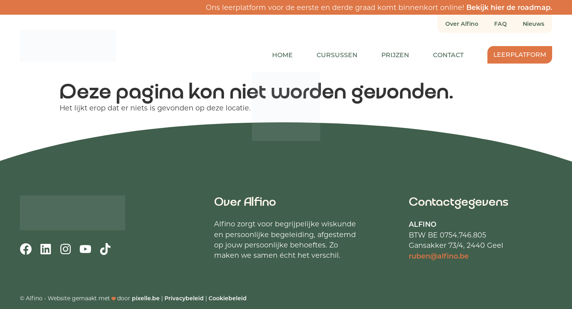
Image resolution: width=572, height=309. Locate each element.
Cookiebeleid (228, 298)
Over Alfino (461, 23)
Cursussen (337, 54)
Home (282, 54)
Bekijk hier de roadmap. (509, 7)
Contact (448, 54)
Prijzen (395, 54)
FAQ (500, 23)
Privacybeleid (184, 298)
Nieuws (533, 23)
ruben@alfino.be (439, 256)
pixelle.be (146, 298)
